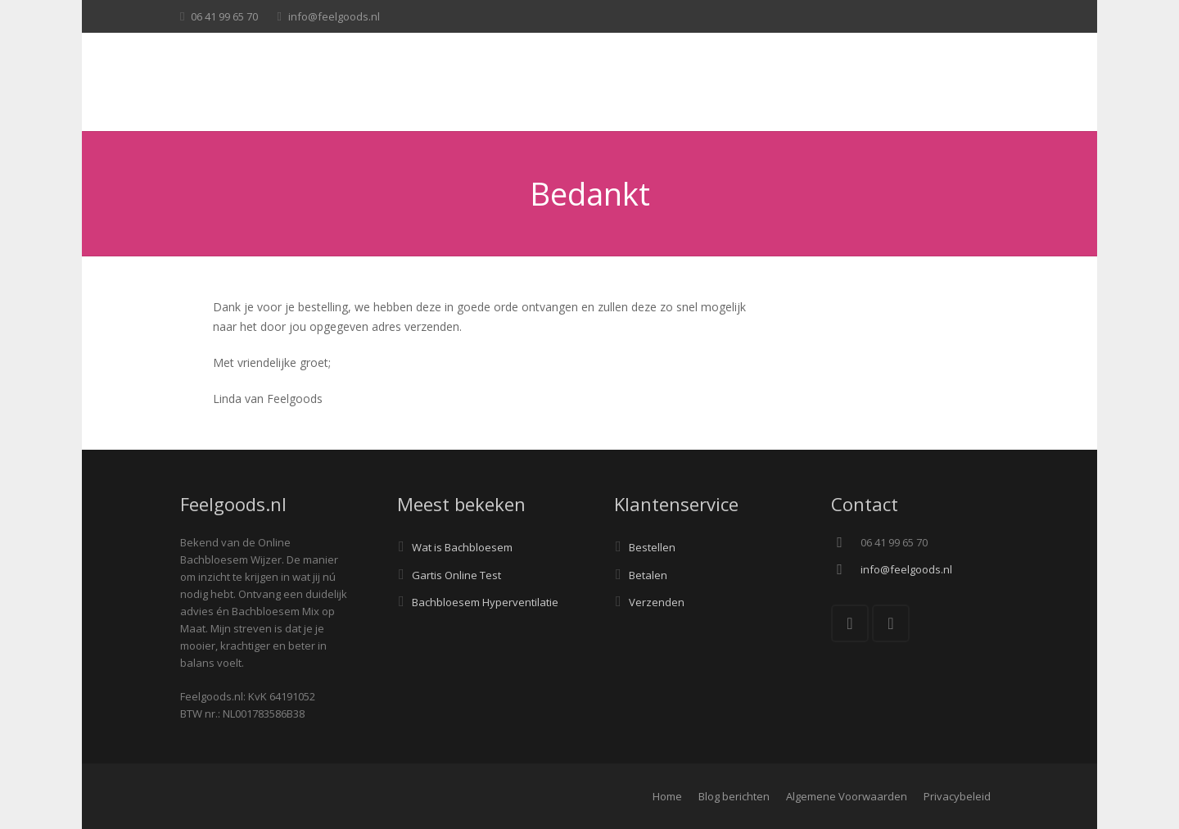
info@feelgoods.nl (334, 16)
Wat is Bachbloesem (462, 547)
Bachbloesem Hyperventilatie (485, 602)
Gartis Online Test (456, 575)
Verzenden (656, 602)
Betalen (648, 575)
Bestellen (652, 547)
